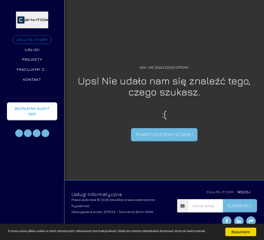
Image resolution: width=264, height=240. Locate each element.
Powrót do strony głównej (164, 134)
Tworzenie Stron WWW (136, 212)
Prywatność (80, 206)
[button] (19, 133)
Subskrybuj (239, 205)
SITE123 (110, 212)
